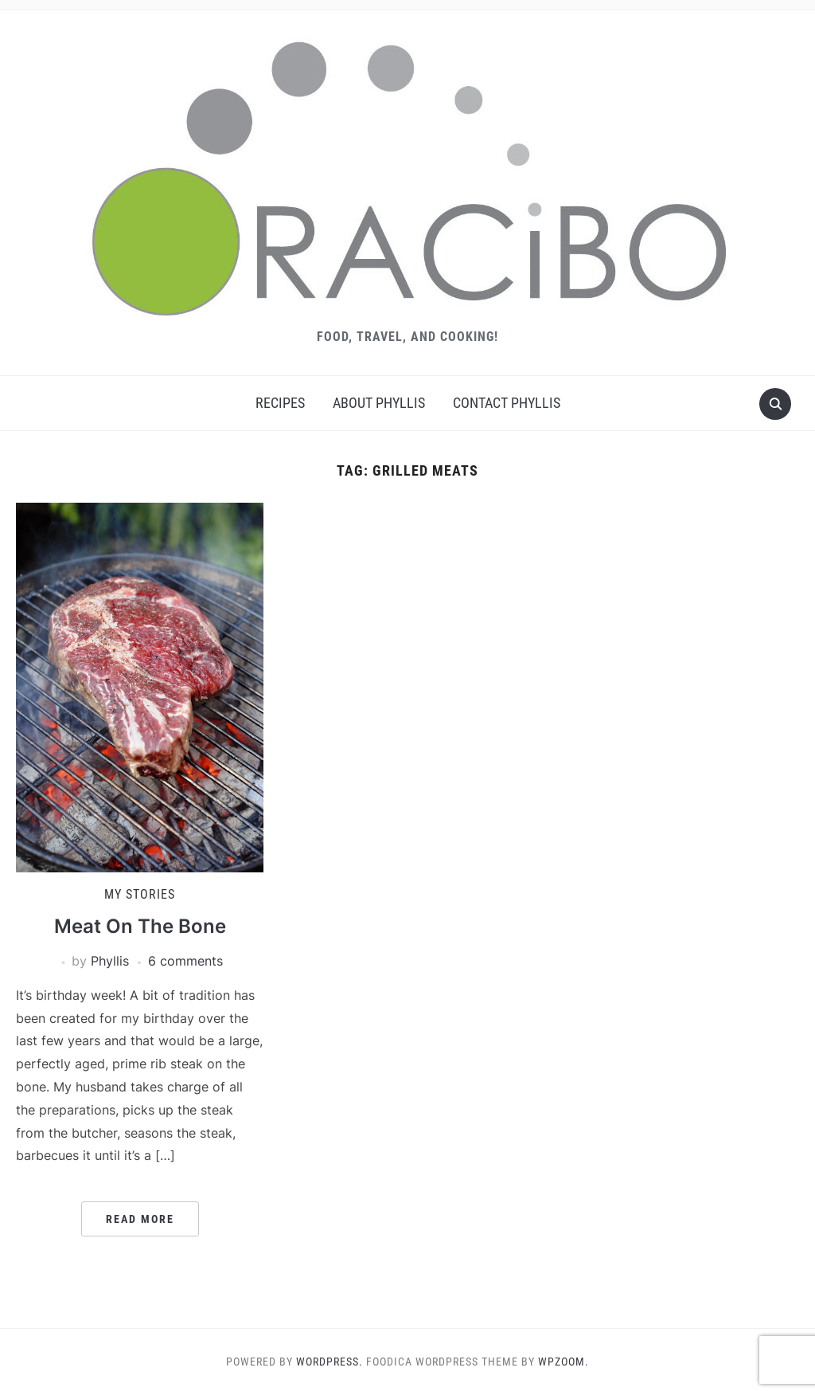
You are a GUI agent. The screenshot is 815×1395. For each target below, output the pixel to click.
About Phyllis (379, 402)
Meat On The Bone (140, 926)
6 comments (185, 961)
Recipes (280, 402)
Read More (140, 1219)
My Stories (139, 894)
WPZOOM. (563, 1361)
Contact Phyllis (506, 402)
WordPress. (329, 1361)
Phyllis (110, 961)
